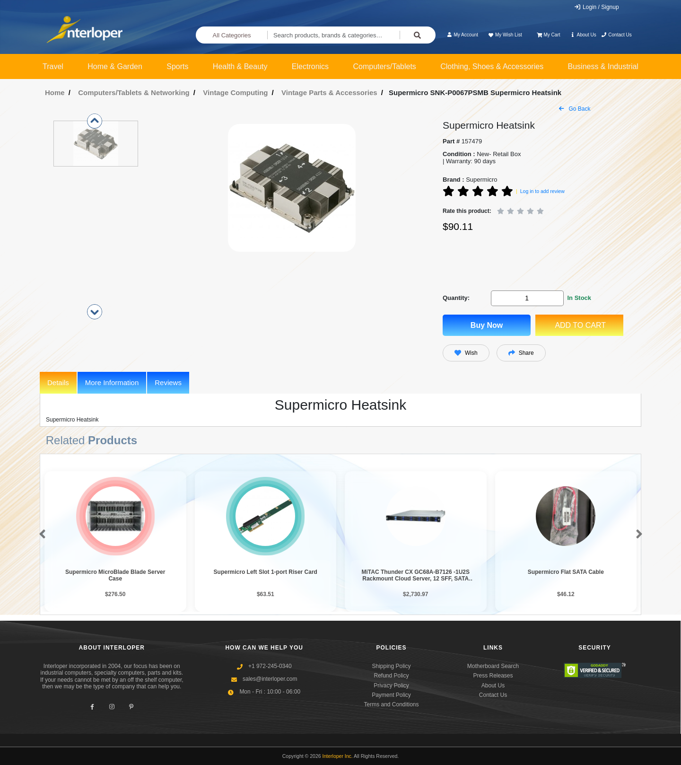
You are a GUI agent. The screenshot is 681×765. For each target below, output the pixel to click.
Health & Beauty (240, 66)
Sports (177, 66)
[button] (40, 534)
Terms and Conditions (391, 704)
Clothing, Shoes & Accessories (491, 66)
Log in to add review (542, 191)
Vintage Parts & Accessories (329, 92)
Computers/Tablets (384, 66)
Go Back (574, 109)
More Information (112, 382)
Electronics (310, 66)
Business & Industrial (603, 66)
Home (55, 92)
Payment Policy (391, 695)
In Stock (579, 297)
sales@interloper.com (270, 679)
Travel (53, 66)
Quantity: (456, 297)
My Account (462, 34)
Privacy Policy (391, 685)
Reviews (168, 382)
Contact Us (616, 34)
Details (58, 382)
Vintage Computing (235, 92)
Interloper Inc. (338, 756)
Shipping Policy (391, 666)
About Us (583, 34)
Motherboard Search (493, 666)
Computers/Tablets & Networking (134, 92)
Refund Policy (391, 675)
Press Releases (493, 675)
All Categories (232, 35)
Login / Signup (596, 7)
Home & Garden (114, 66)
